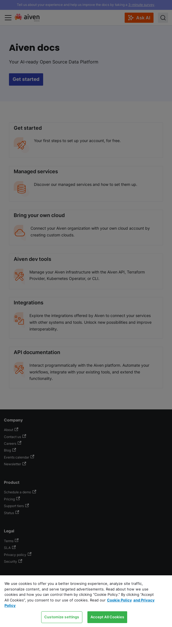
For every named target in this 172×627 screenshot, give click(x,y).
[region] (86, 601)
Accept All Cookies (107, 617)
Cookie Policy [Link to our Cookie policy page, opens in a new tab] (119, 600)
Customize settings (61, 617)
